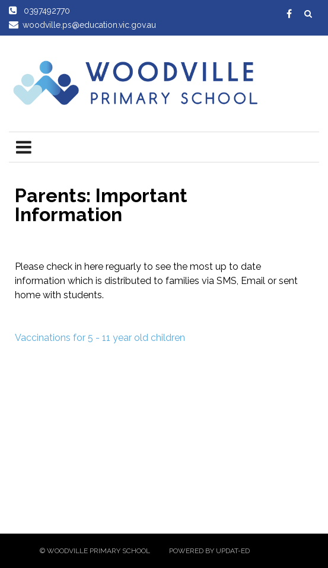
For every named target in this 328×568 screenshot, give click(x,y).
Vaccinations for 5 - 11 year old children (100, 337)
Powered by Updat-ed (209, 551)
